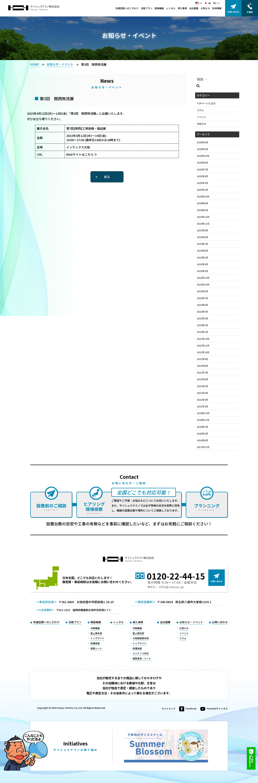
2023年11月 (203, 223)
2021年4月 (202, 393)
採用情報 (216, 8)
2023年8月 (202, 237)
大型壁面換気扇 (141, 638)
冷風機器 (95, 628)
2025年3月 (202, 183)
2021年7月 (202, 372)
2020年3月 (202, 433)
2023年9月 (202, 230)
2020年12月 (203, 413)
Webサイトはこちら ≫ (81, 154)
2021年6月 (202, 379)
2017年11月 (203, 447)
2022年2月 (202, 325)
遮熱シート (96, 648)
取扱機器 (159, 8)
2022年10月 (203, 284)
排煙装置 (95, 643)
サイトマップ (168, 708)
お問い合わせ (220, 622)
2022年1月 (202, 332)
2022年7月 (202, 298)
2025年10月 (203, 155)
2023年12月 (203, 216)
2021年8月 (202, 365)
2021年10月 (203, 352)
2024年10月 (203, 196)
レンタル (170, 8)
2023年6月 (202, 250)
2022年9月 (202, 291)
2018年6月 (202, 440)
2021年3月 (202, 399)
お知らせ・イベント (60, 64)
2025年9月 (202, 162)
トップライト (97, 638)
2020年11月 (203, 420)
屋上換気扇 (96, 633)
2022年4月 (202, 318)
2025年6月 (202, 176)
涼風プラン (146, 8)
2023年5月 (202, 257)
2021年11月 (203, 345)
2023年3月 (202, 271)
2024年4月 (202, 210)
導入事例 (182, 8)
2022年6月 (202, 305)
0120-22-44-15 (176, 576)
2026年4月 (202, 142)
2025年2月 (202, 189)
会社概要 (193, 8)
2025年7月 (202, 169)
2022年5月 (202, 311)
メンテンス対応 (141, 653)
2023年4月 (202, 264)
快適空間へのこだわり (127, 8)
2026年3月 (202, 149)
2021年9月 (202, 359)
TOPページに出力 (206, 103)
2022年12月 (203, 277)
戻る (107, 177)
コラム (200, 110)
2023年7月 (202, 243)
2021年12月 (203, 338)
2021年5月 (202, 386)
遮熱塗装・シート (142, 658)
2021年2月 (202, 406)
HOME (34, 64)
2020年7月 (202, 426)
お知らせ (205, 8)
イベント (201, 117)
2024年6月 (202, 203)
